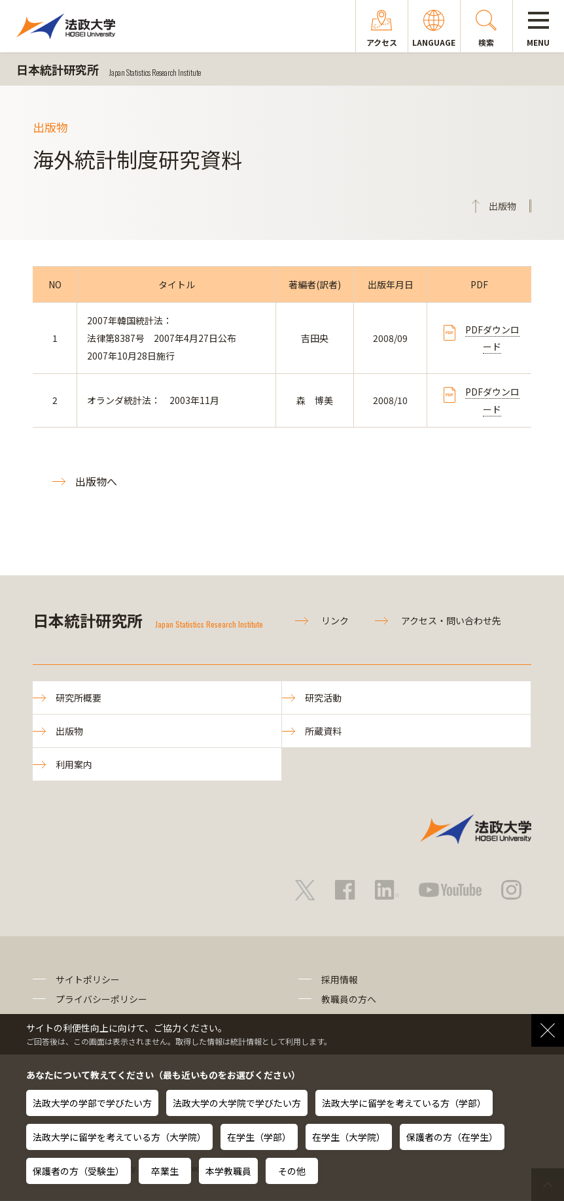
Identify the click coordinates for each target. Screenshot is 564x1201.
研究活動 (323, 697)
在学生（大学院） (348, 1136)
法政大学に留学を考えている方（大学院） (119, 1136)
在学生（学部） (259, 1136)
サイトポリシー (88, 980)
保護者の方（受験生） (78, 1170)
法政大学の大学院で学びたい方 (237, 1102)
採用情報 (339, 980)
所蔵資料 (323, 731)
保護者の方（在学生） (452, 1136)
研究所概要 (78, 697)
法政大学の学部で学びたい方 (92, 1102)
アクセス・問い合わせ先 (451, 620)
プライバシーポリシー (101, 999)
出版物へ (96, 481)
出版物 (69, 731)
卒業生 (165, 1170)
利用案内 (74, 764)
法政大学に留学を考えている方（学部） (404, 1102)
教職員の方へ (348, 999)
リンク (335, 620)
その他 (292, 1170)
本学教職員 (228, 1170)
